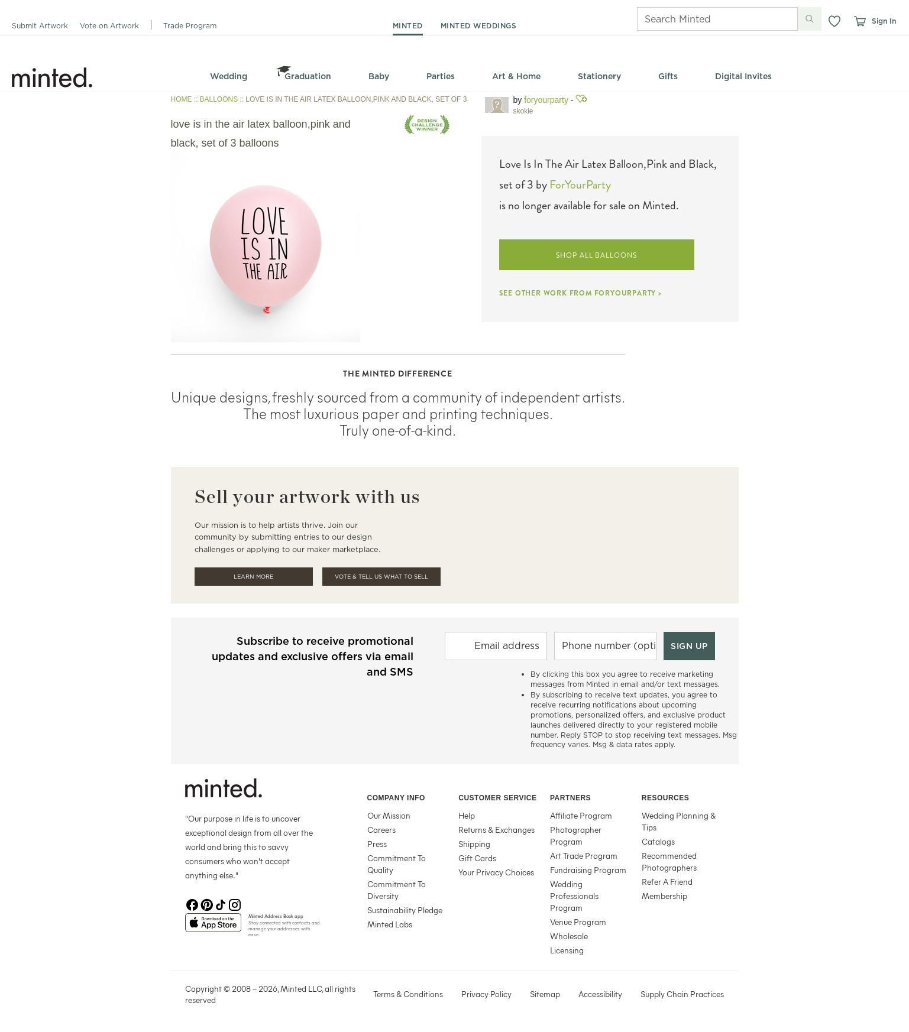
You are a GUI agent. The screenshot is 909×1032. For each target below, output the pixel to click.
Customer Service (497, 798)
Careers (381, 829)
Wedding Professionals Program (574, 895)
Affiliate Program (581, 815)
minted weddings (479, 25)
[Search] (701, 18)
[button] (834, 21)
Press (377, 843)
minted (408, 25)
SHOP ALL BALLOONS (596, 255)
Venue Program (578, 921)
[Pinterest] (206, 904)
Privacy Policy (486, 993)
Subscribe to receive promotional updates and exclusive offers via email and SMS (312, 656)
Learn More (253, 576)
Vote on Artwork (109, 25)
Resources (666, 798)
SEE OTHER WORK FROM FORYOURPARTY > (580, 293)
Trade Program (189, 25)
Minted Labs (389, 924)
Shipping (474, 843)
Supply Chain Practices (682, 993)
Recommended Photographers (669, 861)
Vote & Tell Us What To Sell (381, 576)
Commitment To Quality (396, 863)
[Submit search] (810, 19)
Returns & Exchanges (496, 829)
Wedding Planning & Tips (679, 821)
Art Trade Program (583, 855)
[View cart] (859, 21)
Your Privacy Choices (496, 872)
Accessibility (600, 993)
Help (466, 815)
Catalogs (658, 841)
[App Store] (213, 927)
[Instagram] (235, 904)
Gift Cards (477, 858)
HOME (181, 99)
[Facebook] (192, 904)
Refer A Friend (667, 881)
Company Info (396, 798)
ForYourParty (546, 100)
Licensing (567, 950)
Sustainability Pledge (404, 910)
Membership (664, 895)
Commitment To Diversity (396, 889)
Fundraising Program (588, 869)
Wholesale (569, 936)
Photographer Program (575, 835)
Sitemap (545, 993)
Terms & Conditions (408, 993)
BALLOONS (219, 99)
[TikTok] (220, 904)
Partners (570, 798)
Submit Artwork (40, 25)
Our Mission (388, 815)
